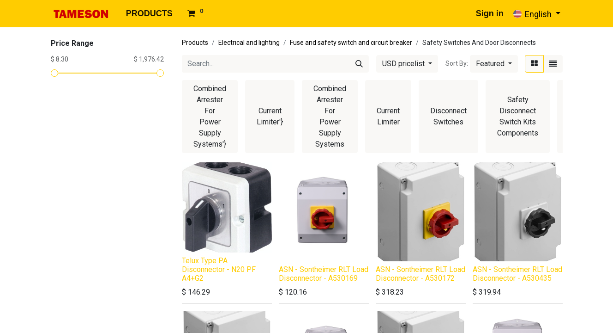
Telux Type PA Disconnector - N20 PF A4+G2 (219, 269)
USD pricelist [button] (404, 63)
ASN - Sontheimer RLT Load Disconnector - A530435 (517, 274)
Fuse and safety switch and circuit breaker (351, 42)
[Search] (359, 64)
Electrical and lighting (249, 42)
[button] (494, 64)
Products (195, 42)
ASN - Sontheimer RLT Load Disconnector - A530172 (420, 274)
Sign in (490, 13)
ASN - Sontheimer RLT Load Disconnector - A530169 (323, 274)
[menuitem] (149, 14)
